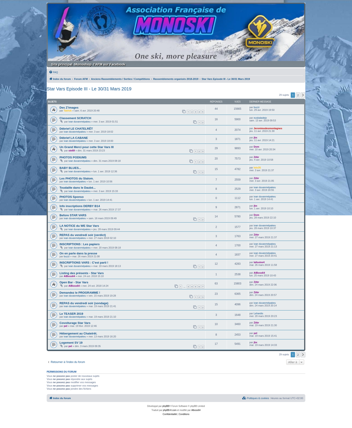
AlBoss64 (69, 276)
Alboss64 (195, 410)
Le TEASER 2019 (71, 313)
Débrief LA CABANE (73, 138)
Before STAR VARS (72, 215)
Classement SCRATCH (75, 118)
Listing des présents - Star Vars (81, 273)
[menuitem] (53, 72)
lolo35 (257, 167)
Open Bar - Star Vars (73, 282)
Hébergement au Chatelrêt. (78, 333)
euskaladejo (260, 117)
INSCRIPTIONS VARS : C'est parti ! (83, 262)
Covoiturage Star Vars (74, 323)
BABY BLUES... (70, 168)
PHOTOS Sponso (71, 197)
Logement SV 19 (71, 342)
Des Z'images (69, 107)
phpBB (165, 406)
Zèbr (256, 157)
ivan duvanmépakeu (79, 121)
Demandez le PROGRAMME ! (79, 292)
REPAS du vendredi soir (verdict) (82, 235)
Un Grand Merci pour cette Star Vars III (86, 147)
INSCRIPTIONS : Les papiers (79, 244)
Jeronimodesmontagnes (268, 128)
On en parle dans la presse (78, 253)
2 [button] (298, 95)
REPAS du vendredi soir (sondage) (83, 303)
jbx (255, 137)
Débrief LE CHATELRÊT (76, 128)
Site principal (61, 64)
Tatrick (68, 110)
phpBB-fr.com (169, 410)
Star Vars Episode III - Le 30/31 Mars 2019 (89, 88)
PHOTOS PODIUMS (73, 157)
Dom (256, 146)
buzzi (257, 107)
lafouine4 (259, 262)
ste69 (71, 150)
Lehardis (258, 313)
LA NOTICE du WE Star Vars (79, 225)
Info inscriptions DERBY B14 (79, 206)
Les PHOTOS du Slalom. (76, 178)
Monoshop (82, 64)
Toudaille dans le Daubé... (77, 187)
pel (65, 326)
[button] (303, 95)
